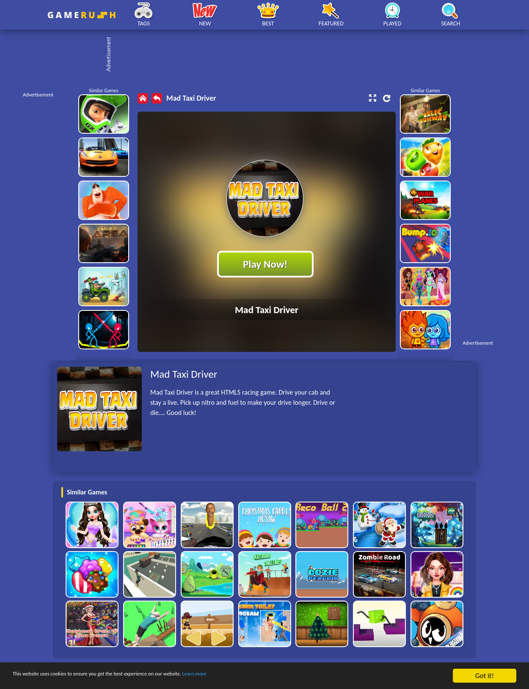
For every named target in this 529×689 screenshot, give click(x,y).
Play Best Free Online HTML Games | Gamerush (81, 15)
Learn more (264, 676)
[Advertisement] (269, 55)
